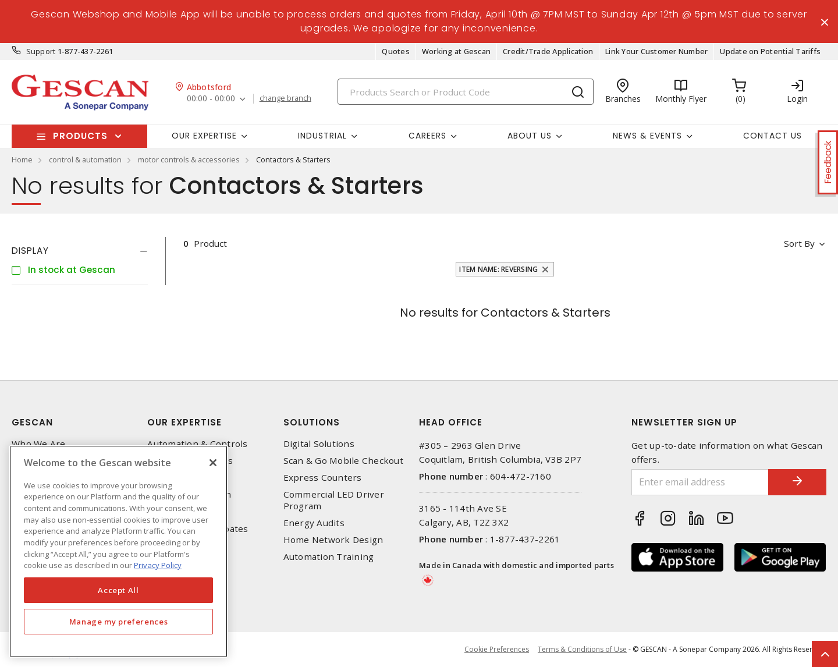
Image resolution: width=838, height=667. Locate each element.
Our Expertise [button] (204, 135)
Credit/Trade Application (548, 51)
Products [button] (80, 136)
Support (41, 51)
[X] (213, 463)
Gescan (32, 422)
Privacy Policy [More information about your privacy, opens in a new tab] (158, 565)
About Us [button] (529, 135)
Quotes (396, 51)
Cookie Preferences (496, 649)
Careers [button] (427, 135)
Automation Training (328, 556)
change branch (285, 98)
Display (30, 250)
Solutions (311, 422)
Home (22, 159)
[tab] (80, 251)
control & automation (85, 159)
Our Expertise (184, 422)
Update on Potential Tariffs (770, 51)
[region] (118, 551)
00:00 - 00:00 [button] (211, 99)
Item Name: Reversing (498, 269)
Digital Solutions (318, 443)
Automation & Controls (197, 443)
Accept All (118, 590)
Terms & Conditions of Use (582, 649)
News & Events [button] (647, 135)
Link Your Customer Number (656, 51)
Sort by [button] (799, 243)
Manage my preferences (118, 621)
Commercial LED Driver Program (333, 500)
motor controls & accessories (189, 159)
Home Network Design (333, 539)
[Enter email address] (700, 482)
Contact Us (772, 135)
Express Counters (322, 477)
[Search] (466, 92)
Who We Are (39, 443)
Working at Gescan (456, 51)
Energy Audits (314, 522)
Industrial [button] (322, 135)
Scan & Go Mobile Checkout (343, 460)
